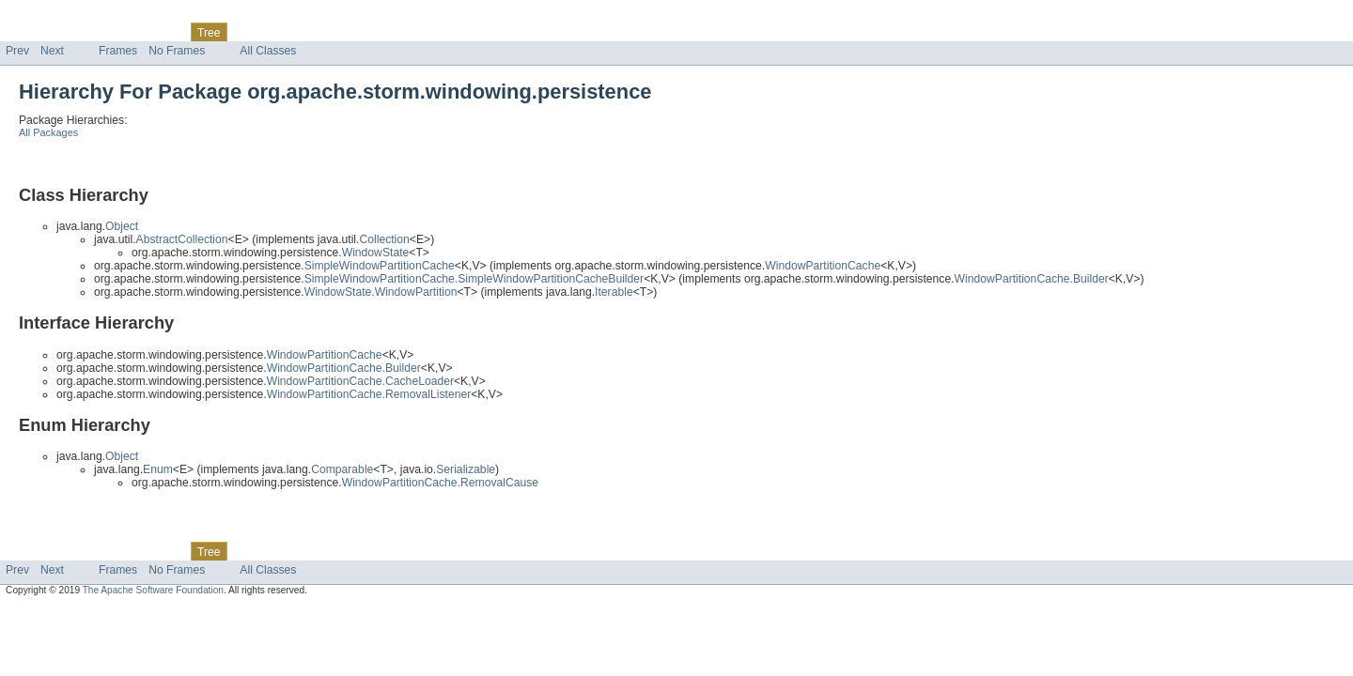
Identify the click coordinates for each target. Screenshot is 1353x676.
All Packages (48, 132)
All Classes (268, 50)
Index (321, 31)
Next (52, 50)
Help (358, 31)
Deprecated (267, 31)
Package (87, 31)
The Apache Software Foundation (153, 590)
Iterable (614, 292)
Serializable (465, 469)
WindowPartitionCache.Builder (1032, 278)
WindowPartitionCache (822, 265)
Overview (30, 31)
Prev (17, 50)
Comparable (342, 469)
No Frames (176, 50)
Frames (118, 50)
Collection (384, 239)
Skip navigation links (51, 16)
